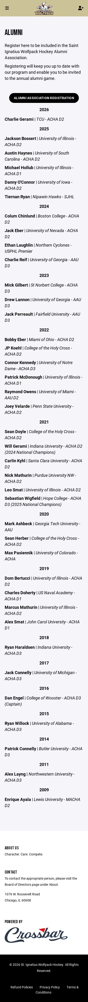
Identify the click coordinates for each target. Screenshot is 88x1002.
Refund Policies (22, 987)
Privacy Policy (50, 987)
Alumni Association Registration (44, 98)
